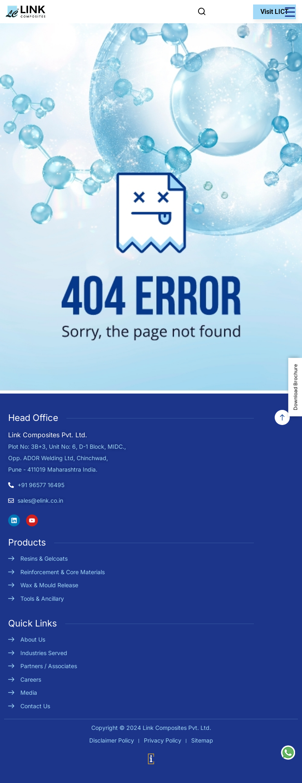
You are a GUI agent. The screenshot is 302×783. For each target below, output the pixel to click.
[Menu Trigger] (290, 12)
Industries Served (43, 652)
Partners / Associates (48, 665)
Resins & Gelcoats (44, 558)
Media (28, 692)
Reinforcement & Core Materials (62, 571)
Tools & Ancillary (42, 598)
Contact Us (35, 705)
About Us (32, 639)
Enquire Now (217, 11)
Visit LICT (274, 12)
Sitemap (202, 740)
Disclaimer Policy (111, 740)
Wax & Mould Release (49, 585)
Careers (30, 679)
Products (27, 542)
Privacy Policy (162, 740)
